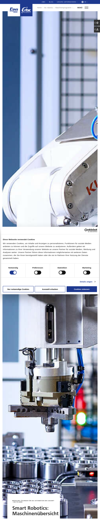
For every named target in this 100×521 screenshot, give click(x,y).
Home (39, 8)
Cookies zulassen (82, 289)
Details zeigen (86, 282)
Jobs (43, 2)
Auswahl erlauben (50, 289)
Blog (51, 2)
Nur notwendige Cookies (18, 289)
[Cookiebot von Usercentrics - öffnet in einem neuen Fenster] (86, 230)
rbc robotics (48, 8)
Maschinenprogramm (63, 8)
